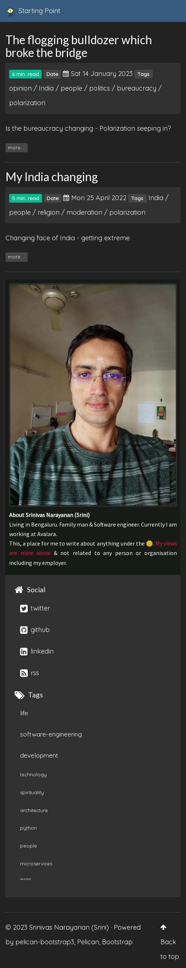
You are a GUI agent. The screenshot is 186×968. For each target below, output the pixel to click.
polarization (27, 103)
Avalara (46, 533)
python (28, 828)
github (35, 629)
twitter (35, 608)
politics (99, 88)
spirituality (32, 792)
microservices (36, 863)
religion (49, 212)
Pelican (88, 942)
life (24, 713)
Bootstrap (117, 942)
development (39, 755)
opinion (20, 88)
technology (33, 774)
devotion (25, 879)
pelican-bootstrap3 (44, 942)
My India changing (51, 176)
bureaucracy (136, 88)
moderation (84, 212)
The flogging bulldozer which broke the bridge (78, 46)
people (71, 88)
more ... (16, 147)
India (46, 88)
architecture (34, 810)
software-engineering (51, 734)
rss (29, 673)
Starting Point (32, 11)
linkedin (37, 651)
